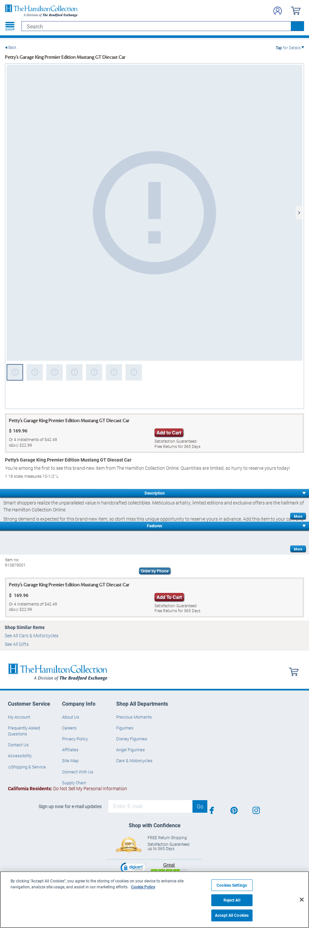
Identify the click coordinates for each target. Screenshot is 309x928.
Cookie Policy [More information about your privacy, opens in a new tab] (143, 886)
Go (200, 806)
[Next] (299, 212)
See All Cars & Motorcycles (31, 635)
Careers (69, 728)
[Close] (301, 899)
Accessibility (20, 756)
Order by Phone (154, 571)
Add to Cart (168, 432)
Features (154, 525)
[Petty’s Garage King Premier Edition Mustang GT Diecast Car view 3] (54, 372)
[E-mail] (150, 806)
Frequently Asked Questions (24, 731)
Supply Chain (74, 783)
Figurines (124, 728)
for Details (288, 48)
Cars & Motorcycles (134, 760)
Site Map (70, 760)
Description (155, 493)
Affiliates (70, 750)
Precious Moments (134, 717)
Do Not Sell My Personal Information (67, 788)
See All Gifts (17, 644)
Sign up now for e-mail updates (70, 806)
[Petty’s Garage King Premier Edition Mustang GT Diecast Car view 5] (94, 372)
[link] (133, 868)
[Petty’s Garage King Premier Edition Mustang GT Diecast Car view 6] (114, 372)
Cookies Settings (232, 885)
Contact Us (18, 745)
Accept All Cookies (232, 915)
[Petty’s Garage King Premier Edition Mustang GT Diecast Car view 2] (34, 372)
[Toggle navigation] (10, 26)
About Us (70, 717)
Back (12, 47)
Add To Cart (169, 597)
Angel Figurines (130, 750)
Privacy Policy (75, 739)
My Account (19, 717)
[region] (154, 899)
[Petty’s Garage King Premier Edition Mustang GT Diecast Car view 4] (74, 372)
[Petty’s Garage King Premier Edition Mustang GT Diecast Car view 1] (154, 213)
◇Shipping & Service (27, 767)
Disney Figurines (131, 739)
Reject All (231, 900)
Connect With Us (77, 772)
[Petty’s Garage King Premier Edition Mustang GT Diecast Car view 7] (133, 372)
